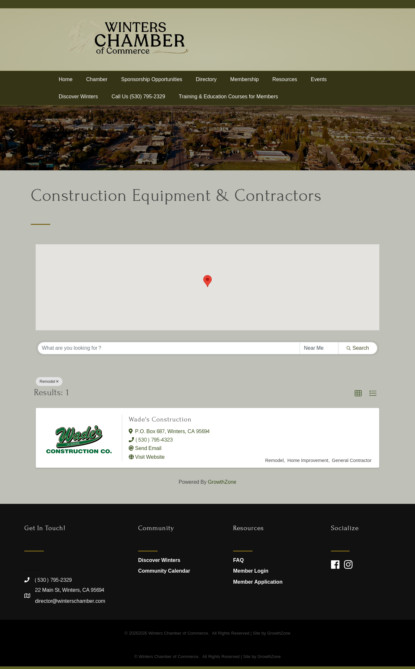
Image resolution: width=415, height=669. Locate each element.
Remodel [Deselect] (49, 384)
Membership (244, 82)
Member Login (250, 573)
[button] (207, 284)
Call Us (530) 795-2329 (138, 99)
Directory (206, 82)
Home (66, 82)
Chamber (97, 82)
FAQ (238, 562)
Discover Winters (78, 99)
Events (319, 82)
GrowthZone (222, 484)
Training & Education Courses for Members (228, 99)
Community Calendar (164, 573)
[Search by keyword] (169, 351)
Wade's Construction (160, 422)
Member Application (257, 584)
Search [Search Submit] (358, 350)
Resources (284, 82)
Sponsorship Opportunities (152, 82)
